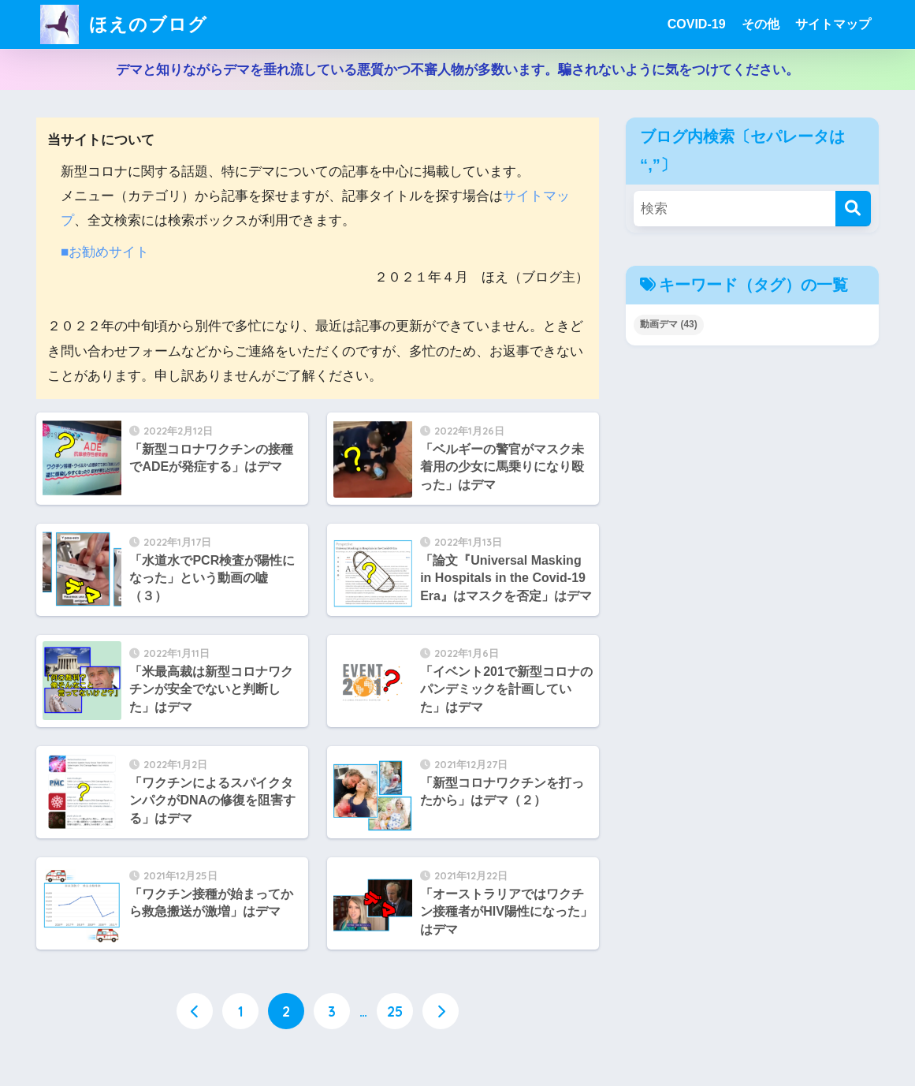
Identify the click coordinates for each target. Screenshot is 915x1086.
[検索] (853, 208)
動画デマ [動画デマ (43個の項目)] (668, 324)
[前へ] (195, 1011)
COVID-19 (697, 24)
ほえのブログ (123, 24)
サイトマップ (833, 24)
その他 (760, 24)
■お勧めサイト (105, 251)
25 (395, 1011)
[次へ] (440, 1011)
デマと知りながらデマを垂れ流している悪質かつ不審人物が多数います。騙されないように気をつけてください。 (457, 69)
